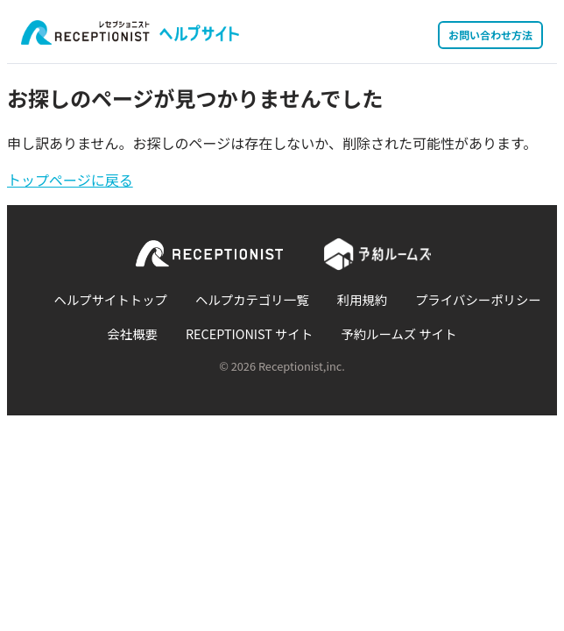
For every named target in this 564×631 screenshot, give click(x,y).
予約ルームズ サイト (398, 333)
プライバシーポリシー (478, 299)
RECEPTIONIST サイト (249, 333)
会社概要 (132, 333)
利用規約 (362, 299)
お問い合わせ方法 (490, 34)
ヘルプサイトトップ (110, 299)
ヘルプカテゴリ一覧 (252, 299)
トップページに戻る (70, 179)
